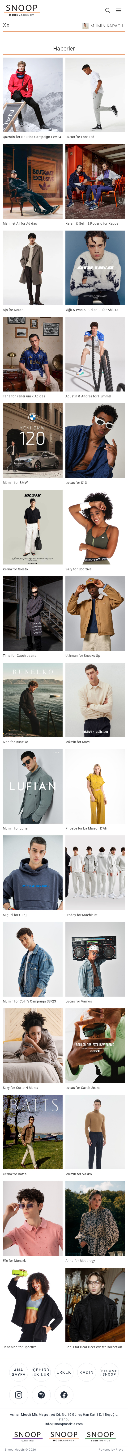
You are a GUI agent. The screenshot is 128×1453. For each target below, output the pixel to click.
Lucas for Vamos (78, 1001)
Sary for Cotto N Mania (20, 1088)
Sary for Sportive (78, 569)
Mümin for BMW (15, 482)
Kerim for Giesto (15, 569)
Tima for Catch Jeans (19, 655)
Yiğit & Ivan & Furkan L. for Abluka (91, 310)
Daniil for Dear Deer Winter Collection (93, 1347)
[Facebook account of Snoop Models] (64, 1395)
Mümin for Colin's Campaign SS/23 (29, 1001)
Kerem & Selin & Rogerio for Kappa (92, 223)
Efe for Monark (14, 1261)
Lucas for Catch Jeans (82, 1088)
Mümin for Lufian (16, 828)
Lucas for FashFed (79, 137)
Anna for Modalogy (80, 1261)
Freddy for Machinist (81, 915)
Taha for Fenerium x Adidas (24, 396)
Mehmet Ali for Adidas (20, 223)
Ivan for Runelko (15, 742)
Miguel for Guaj (14, 915)
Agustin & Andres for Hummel (88, 396)
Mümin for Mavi (77, 742)
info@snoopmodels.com (64, 1424)
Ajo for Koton (13, 310)
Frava (119, 1449)
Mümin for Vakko (78, 1174)
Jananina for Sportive (19, 1347)
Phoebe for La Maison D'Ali (86, 828)
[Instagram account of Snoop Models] (18, 1395)
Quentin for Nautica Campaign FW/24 (32, 137)
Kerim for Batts (14, 1174)
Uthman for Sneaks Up (82, 655)
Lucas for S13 (76, 482)
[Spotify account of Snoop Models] (41, 1395)
